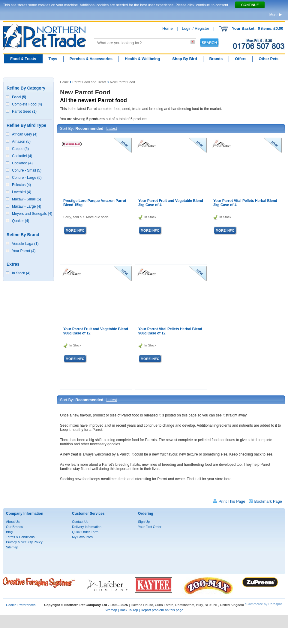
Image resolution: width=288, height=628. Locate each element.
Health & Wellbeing (142, 58)
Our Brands (14, 527)
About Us (13, 521)
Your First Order (149, 527)
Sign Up (144, 521)
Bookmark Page (268, 501)
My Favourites (82, 537)
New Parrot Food (122, 82)
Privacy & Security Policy (24, 542)
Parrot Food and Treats (89, 82)
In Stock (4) (21, 273)
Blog (9, 532)
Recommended (89, 128)
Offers (240, 58)
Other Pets (268, 58)
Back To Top (129, 610)
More (273, 15)
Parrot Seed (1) (24, 111)
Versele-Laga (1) (25, 244)
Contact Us (80, 521)
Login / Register (195, 28)
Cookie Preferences (20, 605)
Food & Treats (23, 58)
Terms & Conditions (20, 537)
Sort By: (67, 128)
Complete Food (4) (27, 104)
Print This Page (232, 501)
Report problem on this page (162, 610)
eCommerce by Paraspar (263, 604)
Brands (216, 58)
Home (167, 28)
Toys (52, 58)
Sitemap (12, 547)
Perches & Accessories (91, 58)
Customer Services (88, 513)
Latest (111, 128)
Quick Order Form (85, 532)
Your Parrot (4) (23, 251)
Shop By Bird (184, 58)
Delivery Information (86, 527)
